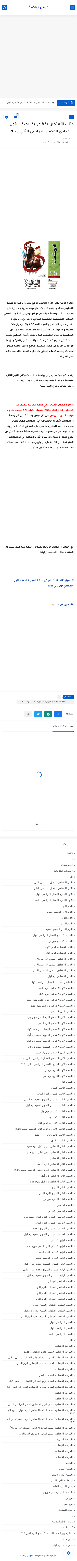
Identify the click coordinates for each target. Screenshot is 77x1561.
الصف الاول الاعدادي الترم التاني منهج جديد (50, 1017)
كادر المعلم (67, 1527)
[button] (58, 714)
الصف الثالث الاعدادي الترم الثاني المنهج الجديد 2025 (44, 1128)
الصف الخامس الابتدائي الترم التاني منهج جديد (48, 1216)
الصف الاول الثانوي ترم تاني (58, 1076)
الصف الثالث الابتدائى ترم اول (57, 1111)
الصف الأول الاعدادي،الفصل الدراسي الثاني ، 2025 (45, 1058)
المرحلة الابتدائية (64, 1345)
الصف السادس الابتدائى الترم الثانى (54, 1298)
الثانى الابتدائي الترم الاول (59, 947)
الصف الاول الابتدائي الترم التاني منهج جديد (50, 999)
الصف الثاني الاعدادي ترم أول (57, 1175)
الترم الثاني (67, 923)
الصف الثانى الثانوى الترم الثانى (56, 1193)
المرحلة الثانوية (65, 1439)
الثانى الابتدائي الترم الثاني (58, 952)
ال (71, 876)
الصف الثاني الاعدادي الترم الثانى (55, 1164)
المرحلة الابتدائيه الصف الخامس (56, 1375)
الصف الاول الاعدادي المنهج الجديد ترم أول (50, 1035)
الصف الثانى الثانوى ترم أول (58, 1199)
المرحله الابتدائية (64, 1445)
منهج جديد (67, 1539)
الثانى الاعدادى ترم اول (60, 976)
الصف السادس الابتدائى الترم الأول (54, 1287)
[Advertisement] (38, 57)
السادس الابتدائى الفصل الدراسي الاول (52, 982)
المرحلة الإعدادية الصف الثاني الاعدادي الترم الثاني (46, 1433)
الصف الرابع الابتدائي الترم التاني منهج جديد (50, 1246)
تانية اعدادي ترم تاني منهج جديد (56, 1492)
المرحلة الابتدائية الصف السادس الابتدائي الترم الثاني (45, 1363)
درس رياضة (38, 8)
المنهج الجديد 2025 (62, 1474)
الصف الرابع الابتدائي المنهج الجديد (54, 1257)
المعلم (69, 1462)
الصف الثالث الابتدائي (61, 1087)
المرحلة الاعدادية (64, 1398)
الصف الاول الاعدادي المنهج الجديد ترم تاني (50, 1046)
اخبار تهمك (67, 864)
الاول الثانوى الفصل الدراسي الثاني (54, 900)
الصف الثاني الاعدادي (61, 1158)
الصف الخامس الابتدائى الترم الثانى (54, 1222)
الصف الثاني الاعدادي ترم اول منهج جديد (51, 1181)
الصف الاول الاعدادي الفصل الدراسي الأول (50, 1029)
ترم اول (69, 1498)
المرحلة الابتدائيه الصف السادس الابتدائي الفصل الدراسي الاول (39, 1386)
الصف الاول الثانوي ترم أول (58, 1070)
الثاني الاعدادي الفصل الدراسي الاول (53, 964)
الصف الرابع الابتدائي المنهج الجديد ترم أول (50, 1275)
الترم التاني (67, 917)
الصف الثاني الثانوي (62, 1187)
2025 (70, 853)
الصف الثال (66, 1081)
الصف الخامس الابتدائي (60, 1210)
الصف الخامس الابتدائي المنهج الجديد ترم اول (48, 1234)
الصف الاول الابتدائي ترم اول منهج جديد (52, 1005)
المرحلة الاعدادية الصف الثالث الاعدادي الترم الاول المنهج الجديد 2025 (39, 1412)
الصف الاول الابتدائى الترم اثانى (56, 988)
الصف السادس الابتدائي (60, 1281)
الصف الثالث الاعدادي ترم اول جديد (54, 1134)
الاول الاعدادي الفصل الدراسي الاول (53, 882)
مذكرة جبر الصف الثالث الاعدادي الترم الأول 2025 (46, 1533)
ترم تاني (68, 1504)
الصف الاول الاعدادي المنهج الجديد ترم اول (50, 1040)
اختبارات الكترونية (63, 870)
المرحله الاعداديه (64, 1457)
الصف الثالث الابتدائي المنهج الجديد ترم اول (49, 1105)
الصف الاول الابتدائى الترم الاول (56, 993)
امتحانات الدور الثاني (62, 1480)
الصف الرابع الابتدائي (62, 1240)
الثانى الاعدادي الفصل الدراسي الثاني (53, 970)
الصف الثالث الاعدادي (61, 1117)
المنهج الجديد (66, 1468)
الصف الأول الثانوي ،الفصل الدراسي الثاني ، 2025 (46, 1064)
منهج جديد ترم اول (63, 1545)
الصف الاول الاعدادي (62, 1011)
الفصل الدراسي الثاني (61, 1334)
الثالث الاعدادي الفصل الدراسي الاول (53, 935)
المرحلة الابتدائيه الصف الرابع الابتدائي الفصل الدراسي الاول (41, 1381)
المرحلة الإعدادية (64, 1392)
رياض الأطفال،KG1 (62, 1521)
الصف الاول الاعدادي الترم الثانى (55, 1023)
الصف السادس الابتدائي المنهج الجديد (53, 1304)
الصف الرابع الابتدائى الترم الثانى (55, 1252)
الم (71, 1339)
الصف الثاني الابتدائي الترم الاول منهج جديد (50, 1146)
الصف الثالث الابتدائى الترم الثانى (55, 1093)
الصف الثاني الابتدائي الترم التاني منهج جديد (49, 1152)
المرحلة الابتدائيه (64, 1369)
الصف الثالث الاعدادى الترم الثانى (54, 1122)
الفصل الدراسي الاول (61, 1328)
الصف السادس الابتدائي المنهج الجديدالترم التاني (47, 1316)
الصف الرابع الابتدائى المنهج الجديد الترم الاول (48, 1263)
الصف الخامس (65, 1205)
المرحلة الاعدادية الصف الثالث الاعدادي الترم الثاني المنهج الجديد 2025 (39, 1420)
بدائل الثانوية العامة (63, 1486)
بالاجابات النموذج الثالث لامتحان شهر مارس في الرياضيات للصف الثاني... (29, 103)
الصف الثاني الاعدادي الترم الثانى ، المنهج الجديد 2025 (43, 1169)
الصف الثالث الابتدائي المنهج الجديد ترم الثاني (48, 1099)
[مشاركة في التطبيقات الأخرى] (28, 714)
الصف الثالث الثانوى (62, 1140)
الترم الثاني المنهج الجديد (59, 929)
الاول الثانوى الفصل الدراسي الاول (54, 894)
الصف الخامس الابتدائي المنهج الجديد (53, 1228)
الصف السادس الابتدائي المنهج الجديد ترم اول (48, 1310)
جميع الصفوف (65, 1509)
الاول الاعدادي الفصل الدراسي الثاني (53, 888)
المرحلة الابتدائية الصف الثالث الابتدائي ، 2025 (48, 1351)
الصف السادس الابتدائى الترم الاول (54, 1293)
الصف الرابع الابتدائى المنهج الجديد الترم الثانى (48, 1269)
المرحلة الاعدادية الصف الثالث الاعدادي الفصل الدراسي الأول (40, 1427)
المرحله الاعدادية (64, 1451)
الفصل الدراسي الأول (61, 1322)
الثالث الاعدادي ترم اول (60, 941)
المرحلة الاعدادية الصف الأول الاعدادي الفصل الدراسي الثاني (45, 702)
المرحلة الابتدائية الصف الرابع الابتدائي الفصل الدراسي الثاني (40, 1357)
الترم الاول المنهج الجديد (60, 911)
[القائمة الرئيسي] (72, 7)
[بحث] (4, 7)
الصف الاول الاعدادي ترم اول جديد (54, 1052)
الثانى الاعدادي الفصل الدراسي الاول (53, 958)
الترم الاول (67, 905)
